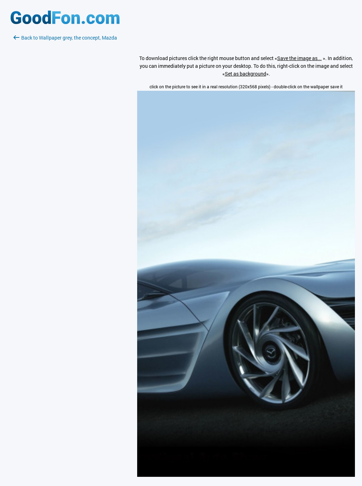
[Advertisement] (65, 125)
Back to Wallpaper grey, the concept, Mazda (65, 37)
